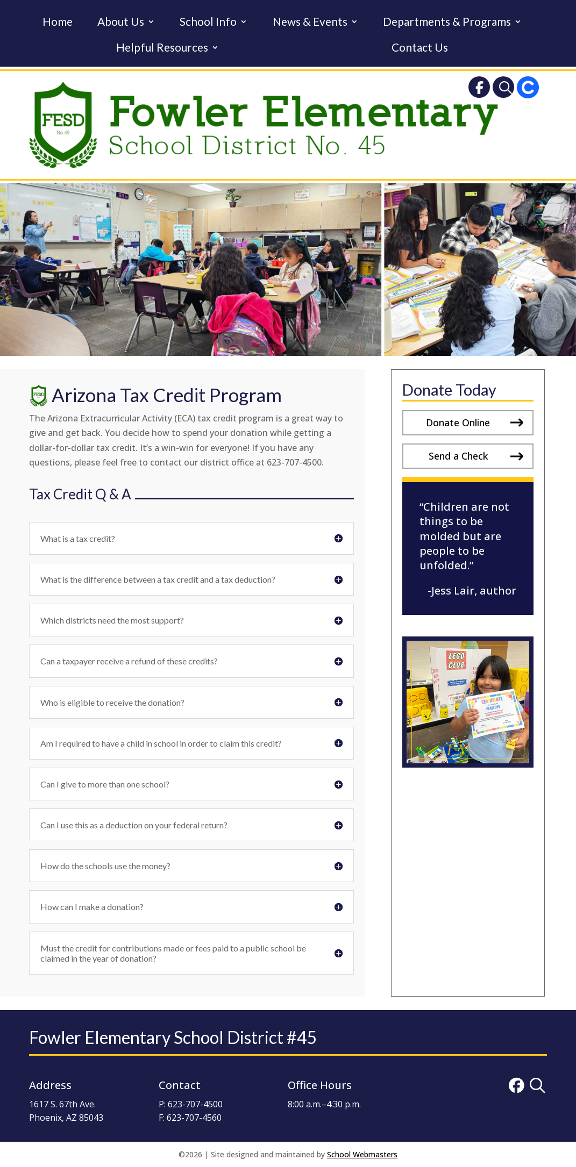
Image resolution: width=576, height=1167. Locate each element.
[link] (479, 89)
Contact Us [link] (420, 49)
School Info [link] (208, 23)
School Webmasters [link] (362, 1154)
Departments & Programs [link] (447, 23)
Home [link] (57, 23)
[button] (468, 422)
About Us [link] (120, 23)
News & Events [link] (310, 23)
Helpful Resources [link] (162, 49)
